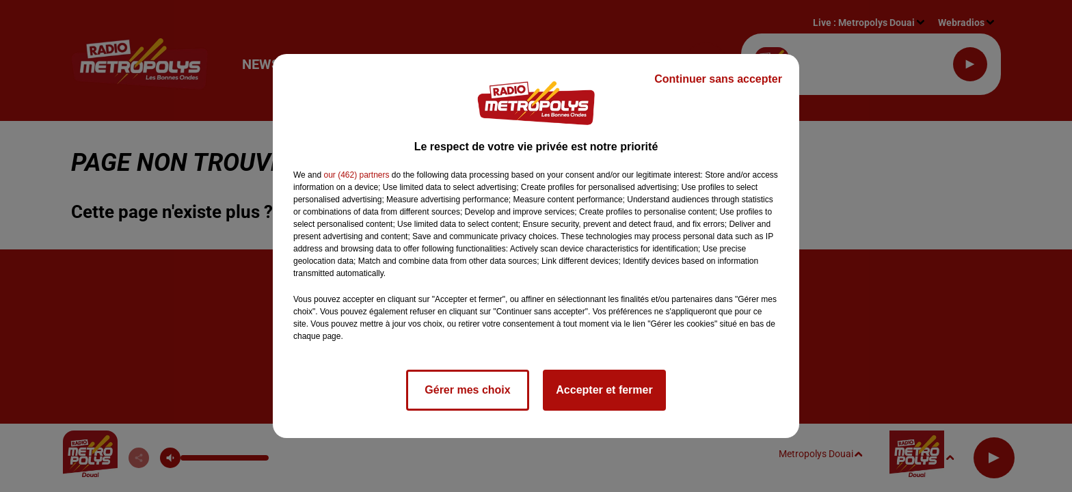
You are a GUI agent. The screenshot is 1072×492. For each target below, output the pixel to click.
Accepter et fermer (604, 390)
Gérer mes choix (467, 390)
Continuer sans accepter (718, 79)
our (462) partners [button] (356, 175)
